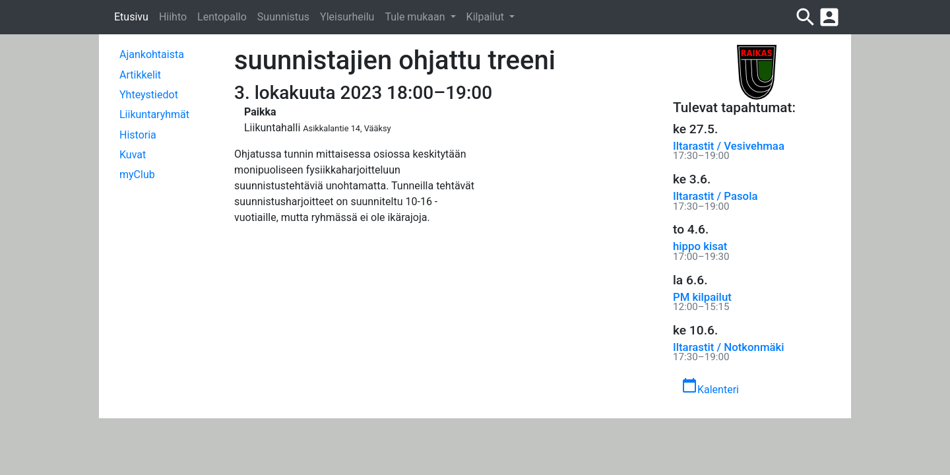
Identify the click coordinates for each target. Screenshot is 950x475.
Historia (137, 135)
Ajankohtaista (151, 54)
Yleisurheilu (347, 17)
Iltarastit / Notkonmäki (728, 347)
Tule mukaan (416, 17)
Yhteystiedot (148, 94)
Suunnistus (283, 17)
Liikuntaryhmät (154, 114)
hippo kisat (700, 246)
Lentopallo (222, 17)
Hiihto (173, 17)
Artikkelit (140, 75)
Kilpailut (486, 17)
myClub (137, 174)
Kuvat (132, 154)
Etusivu (131, 17)
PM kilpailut (702, 296)
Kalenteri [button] (710, 386)
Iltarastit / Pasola (715, 196)
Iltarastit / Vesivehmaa (728, 145)
